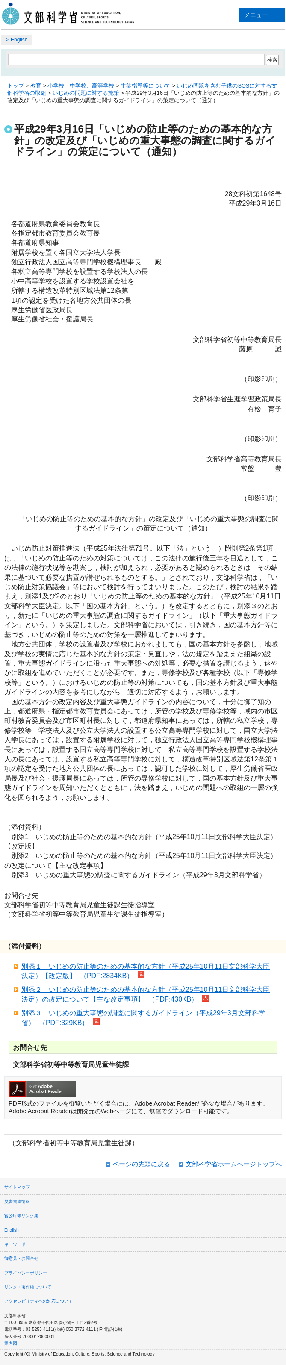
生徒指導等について (146, 86)
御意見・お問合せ (21, 1258)
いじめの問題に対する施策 (86, 93)
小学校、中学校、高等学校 (80, 86)
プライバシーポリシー (25, 1273)
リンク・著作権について (27, 1287)
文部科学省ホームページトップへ (234, 1163)
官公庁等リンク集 (21, 1215)
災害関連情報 (17, 1201)
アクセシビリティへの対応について (38, 1301)
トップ (15, 86)
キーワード (15, 1244)
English (19, 40)
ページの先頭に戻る (141, 1163)
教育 (35, 86)
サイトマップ (17, 1187)
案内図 (10, 1343)
